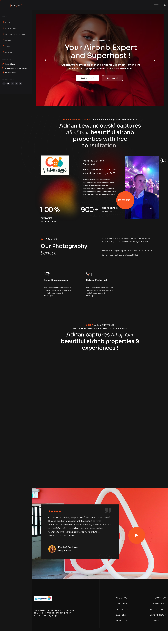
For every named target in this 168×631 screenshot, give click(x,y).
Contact (8, 52)
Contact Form (10, 64)
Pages (16, 46)
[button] (47, 60)
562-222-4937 (10, 72)
